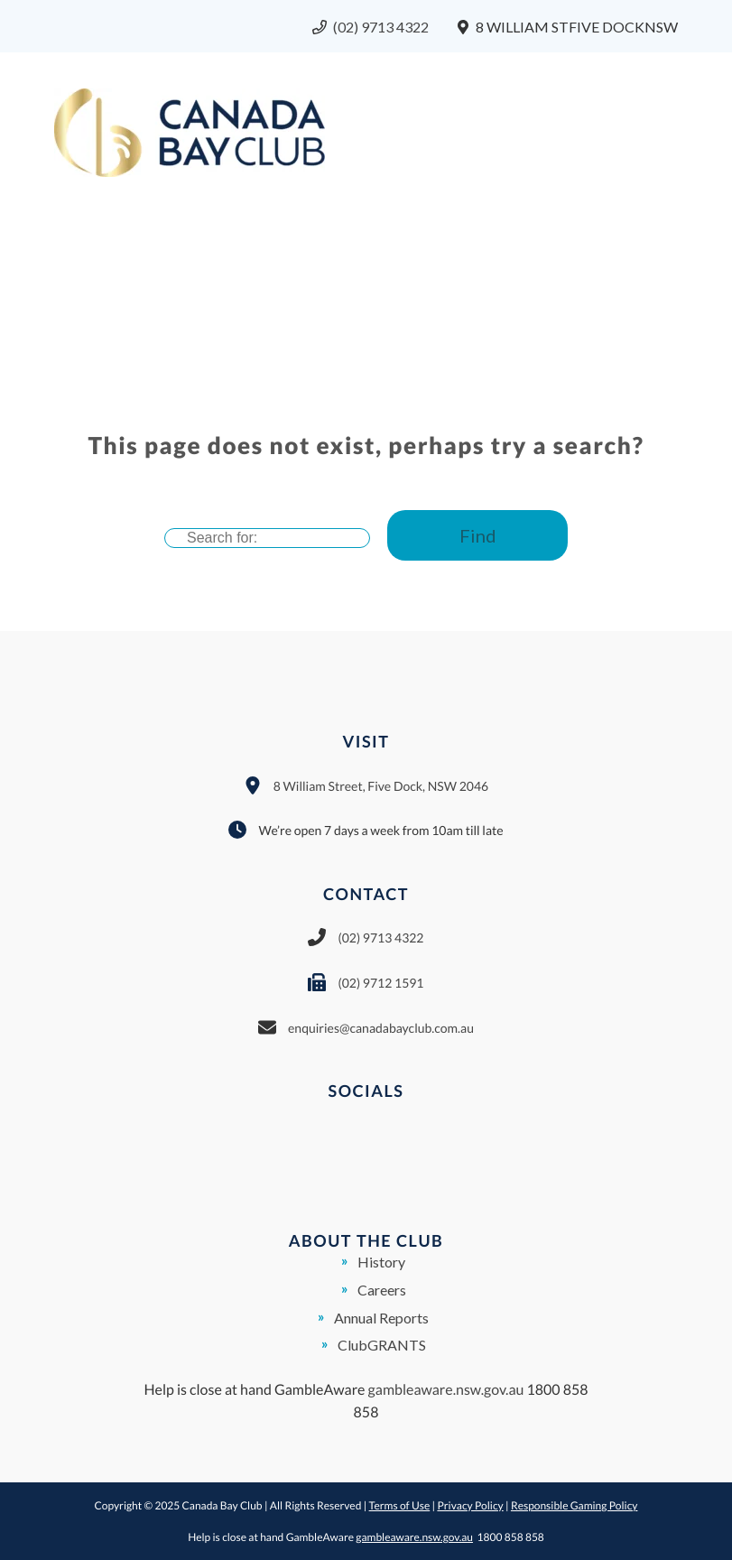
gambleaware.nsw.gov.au (446, 1389)
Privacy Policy (470, 1505)
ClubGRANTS (382, 1344)
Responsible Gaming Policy (574, 1505)
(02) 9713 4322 (381, 26)
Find (477, 535)
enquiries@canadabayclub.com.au (381, 1027)
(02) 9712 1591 (380, 982)
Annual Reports (381, 1317)
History (381, 1261)
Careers (381, 1289)
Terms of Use (400, 1505)
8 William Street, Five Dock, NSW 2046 (380, 786)
